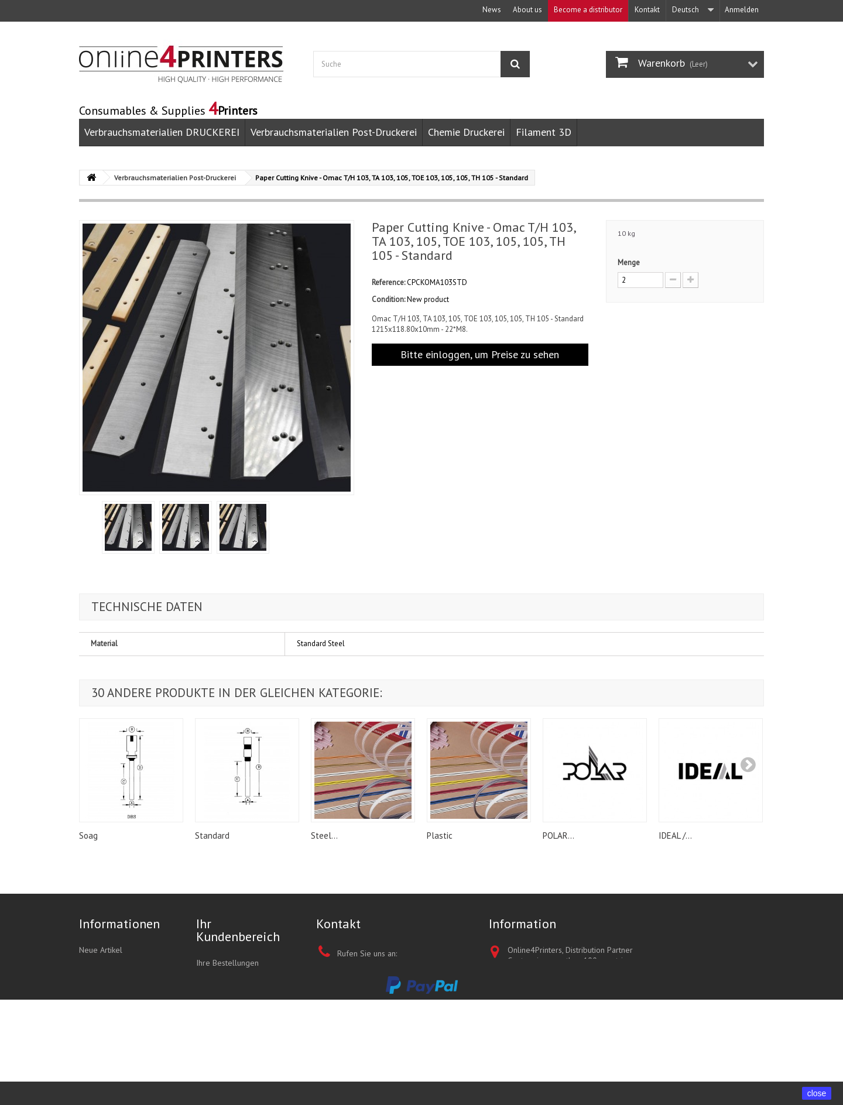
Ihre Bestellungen (227, 963)
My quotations (220, 978)
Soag (88, 835)
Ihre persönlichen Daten (238, 1023)
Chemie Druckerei (466, 132)
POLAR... (558, 835)
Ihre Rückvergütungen (234, 993)
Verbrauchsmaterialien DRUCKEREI (161, 132)
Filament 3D (543, 132)
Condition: (388, 299)
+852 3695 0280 (418, 1032)
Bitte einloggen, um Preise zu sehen (479, 354)
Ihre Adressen (220, 1008)
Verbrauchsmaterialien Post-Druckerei (334, 132)
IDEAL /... (675, 835)
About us (527, 10)
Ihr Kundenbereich (238, 930)
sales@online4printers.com (409, 1057)
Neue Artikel (100, 950)
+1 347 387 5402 (405, 971)
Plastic (440, 835)
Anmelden (742, 10)
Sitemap (93, 1026)
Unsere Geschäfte (110, 1011)
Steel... (324, 835)
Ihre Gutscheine (223, 1039)
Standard (212, 835)
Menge (629, 262)
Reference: (388, 282)
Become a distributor (588, 10)
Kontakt (647, 10)
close (817, 1093)
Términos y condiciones (119, 980)
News (491, 10)
